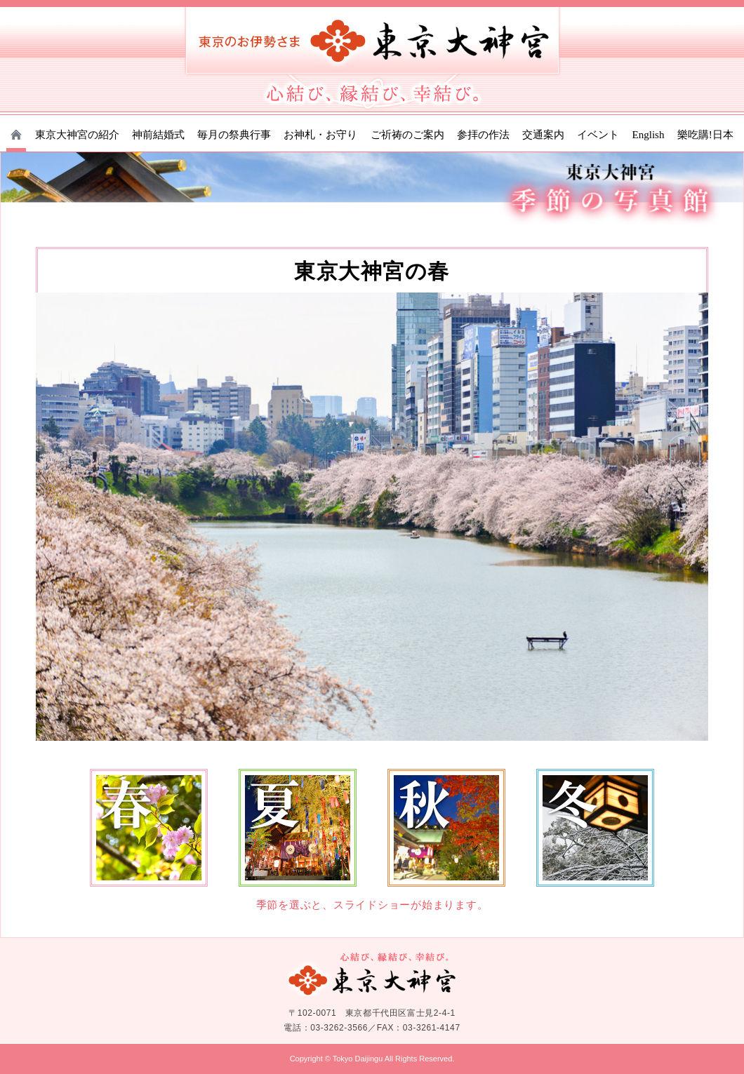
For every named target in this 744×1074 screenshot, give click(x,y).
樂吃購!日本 (705, 134)
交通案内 (543, 134)
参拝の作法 (483, 134)
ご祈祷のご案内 (407, 134)
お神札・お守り (320, 134)
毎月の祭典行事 (234, 134)
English (648, 134)
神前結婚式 (158, 134)
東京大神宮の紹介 (77, 134)
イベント (598, 134)
